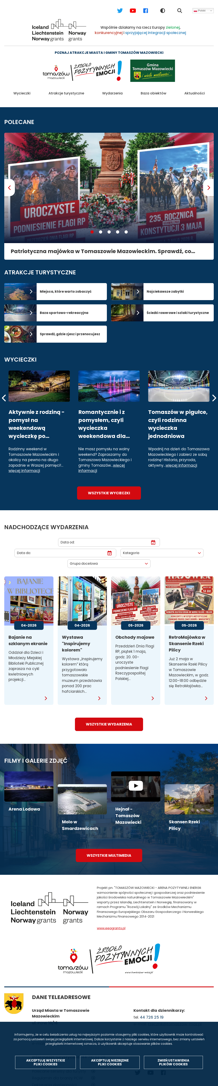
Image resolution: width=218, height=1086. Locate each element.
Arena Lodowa (24, 804)
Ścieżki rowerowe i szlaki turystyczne (178, 308)
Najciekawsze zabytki (165, 287)
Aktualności (194, 90)
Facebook (141, 6)
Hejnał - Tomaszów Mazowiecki (128, 811)
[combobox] (162, 548)
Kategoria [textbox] (131, 548)
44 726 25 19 (152, 1012)
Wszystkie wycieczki (109, 488)
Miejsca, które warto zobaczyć (66, 287)
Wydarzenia (112, 90)
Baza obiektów (153, 90)
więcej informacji (24, 466)
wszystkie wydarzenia (109, 719)
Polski (199, 10)
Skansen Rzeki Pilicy (184, 820)
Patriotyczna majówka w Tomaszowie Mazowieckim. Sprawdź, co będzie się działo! (101, 247)
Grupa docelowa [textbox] (84, 558)
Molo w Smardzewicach (80, 820)
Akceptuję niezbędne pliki (110, 1064)
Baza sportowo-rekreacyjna (64, 308)
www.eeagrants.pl (111, 923)
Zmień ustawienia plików (173, 1064)
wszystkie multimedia (109, 850)
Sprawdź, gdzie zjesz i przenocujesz (70, 329)
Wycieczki (21, 90)
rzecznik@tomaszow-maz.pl (175, 1019)
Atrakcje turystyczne (66, 90)
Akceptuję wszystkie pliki (45, 1064)
